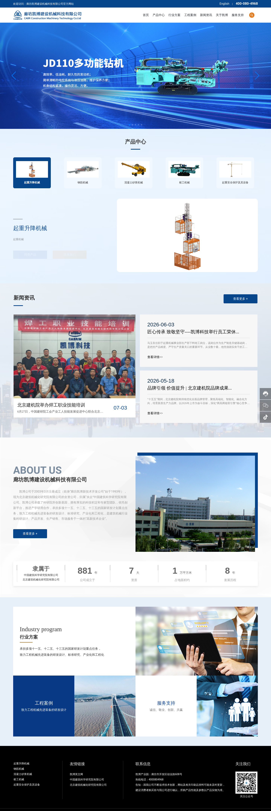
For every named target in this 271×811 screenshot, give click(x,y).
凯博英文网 (77, 764)
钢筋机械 (19, 758)
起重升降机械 (21, 753)
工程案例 (44, 693)
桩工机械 (19, 769)
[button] (129, 124)
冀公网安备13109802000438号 (140, 804)
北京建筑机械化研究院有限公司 (88, 774)
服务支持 (166, 693)
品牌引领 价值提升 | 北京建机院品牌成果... (190, 378)
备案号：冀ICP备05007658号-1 (96, 804)
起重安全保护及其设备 (27, 774)
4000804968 (156, 769)
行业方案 (29, 626)
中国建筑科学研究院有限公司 (87, 769)
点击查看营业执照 (170, 804)
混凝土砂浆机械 (23, 764)
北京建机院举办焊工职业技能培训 (51, 394)
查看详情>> (155, 347)
